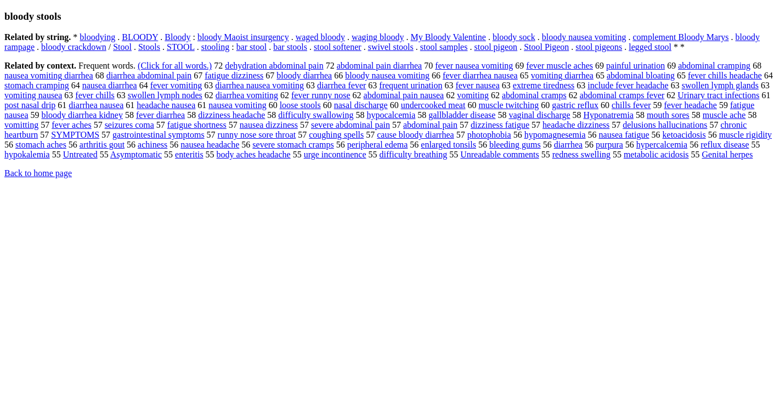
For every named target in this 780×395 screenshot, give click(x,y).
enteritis (189, 154)
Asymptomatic (136, 154)
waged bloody (320, 37)
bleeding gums (515, 144)
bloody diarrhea (304, 75)
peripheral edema (377, 144)
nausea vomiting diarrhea (48, 75)
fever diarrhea (160, 115)
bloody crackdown (73, 47)
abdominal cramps (534, 95)
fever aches (71, 124)
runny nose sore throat (257, 134)
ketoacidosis (684, 134)
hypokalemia (27, 154)
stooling (215, 47)
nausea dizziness (269, 124)
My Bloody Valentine (447, 37)
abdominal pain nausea (404, 95)
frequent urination (410, 85)
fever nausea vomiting (474, 65)
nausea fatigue (624, 134)
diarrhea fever (341, 85)
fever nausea (477, 85)
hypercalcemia (661, 144)
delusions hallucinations (665, 124)
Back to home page (38, 173)
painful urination (635, 65)
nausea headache (209, 144)
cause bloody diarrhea (415, 134)
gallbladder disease (461, 115)
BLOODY (140, 37)
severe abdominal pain (350, 124)
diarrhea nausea (96, 105)
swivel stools (391, 47)
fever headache (690, 105)
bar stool (251, 47)
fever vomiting (176, 85)
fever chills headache (725, 75)
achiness (152, 144)
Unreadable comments (499, 154)
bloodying (97, 37)
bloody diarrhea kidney (82, 115)
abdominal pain (430, 124)
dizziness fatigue (500, 124)
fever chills (95, 95)
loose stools (300, 105)
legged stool (650, 47)
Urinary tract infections (718, 95)
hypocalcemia (390, 115)
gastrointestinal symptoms (158, 134)
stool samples (444, 47)
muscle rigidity (745, 134)
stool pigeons (598, 47)
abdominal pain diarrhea (379, 65)
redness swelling (581, 154)
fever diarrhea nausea (480, 75)
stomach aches (40, 144)
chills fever (631, 105)
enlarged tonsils (448, 144)
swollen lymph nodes (165, 95)
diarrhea (568, 144)
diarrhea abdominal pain (149, 75)
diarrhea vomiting (247, 95)
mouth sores (668, 115)
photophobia (489, 134)
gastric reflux (575, 105)
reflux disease (724, 144)
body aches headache (254, 154)
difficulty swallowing (315, 115)
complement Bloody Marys (680, 37)
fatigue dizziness (234, 75)
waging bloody (378, 37)
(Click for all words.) (175, 65)
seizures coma (129, 124)
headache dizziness (575, 124)
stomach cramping (36, 85)
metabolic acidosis (656, 154)
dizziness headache (231, 115)
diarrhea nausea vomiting (259, 85)
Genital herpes (727, 154)
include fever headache (627, 85)
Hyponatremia (609, 115)
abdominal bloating (641, 75)
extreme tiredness (543, 85)
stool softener (337, 47)
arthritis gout (102, 144)
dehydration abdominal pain (274, 65)
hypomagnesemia (555, 134)
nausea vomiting (237, 105)
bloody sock (514, 37)
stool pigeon (495, 47)
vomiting (473, 95)
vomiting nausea (33, 95)
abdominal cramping (714, 65)
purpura (609, 144)
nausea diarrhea (109, 85)
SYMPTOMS (75, 134)
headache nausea (166, 105)
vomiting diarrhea (562, 75)
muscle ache (724, 115)
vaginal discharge (539, 115)
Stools (149, 47)
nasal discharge (361, 105)
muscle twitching (508, 105)
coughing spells (336, 134)
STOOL (181, 47)
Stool (122, 47)
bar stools (290, 47)
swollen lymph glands (720, 85)
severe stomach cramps (293, 144)
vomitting (21, 124)
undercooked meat (433, 105)
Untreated (80, 154)
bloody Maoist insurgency (243, 37)
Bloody (177, 37)
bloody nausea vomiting (584, 37)
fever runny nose (321, 95)
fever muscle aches (559, 65)
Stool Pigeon (546, 47)
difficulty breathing (414, 154)
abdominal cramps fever (622, 95)
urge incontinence (335, 154)
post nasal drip (29, 105)
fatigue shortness (197, 124)
